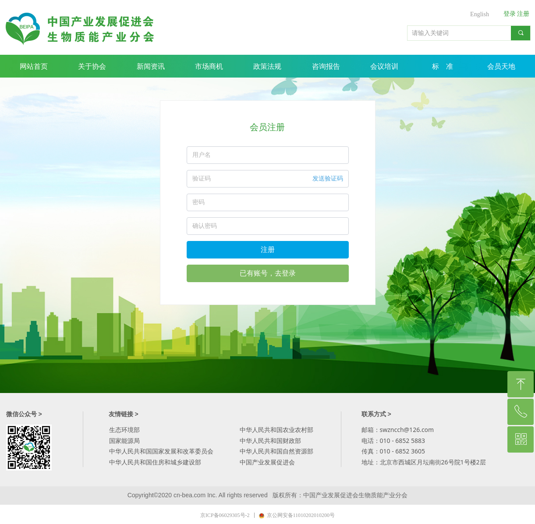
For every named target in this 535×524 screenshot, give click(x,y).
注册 (268, 249)
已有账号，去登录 (268, 273)
